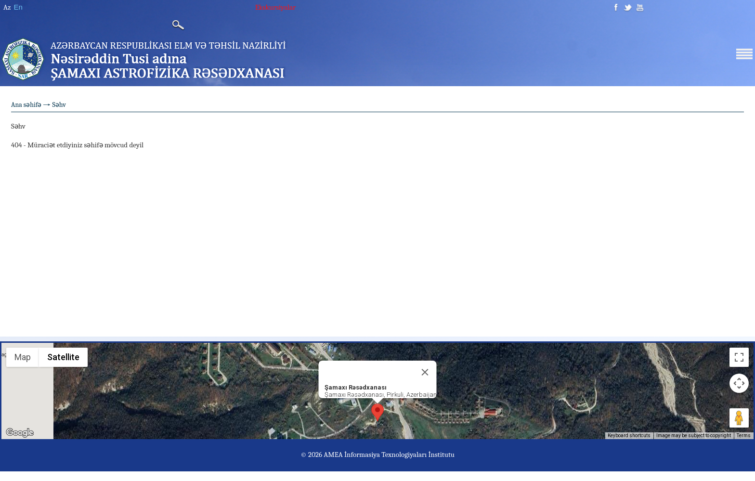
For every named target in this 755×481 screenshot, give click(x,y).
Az (7, 7)
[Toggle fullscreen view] (739, 357)
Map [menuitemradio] (22, 357)
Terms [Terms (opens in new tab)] (744, 435)
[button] (377, 412)
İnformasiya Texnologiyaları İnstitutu (399, 454)
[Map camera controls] (739, 383)
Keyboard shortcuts (629, 435)
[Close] (425, 372)
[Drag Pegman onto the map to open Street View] (739, 418)
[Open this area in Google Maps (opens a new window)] (20, 433)
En (17, 7)
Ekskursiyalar (275, 7)
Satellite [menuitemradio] (63, 357)
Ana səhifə (26, 105)
